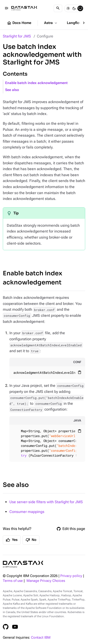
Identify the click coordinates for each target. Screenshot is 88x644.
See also (12, 90)
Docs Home (19, 23)
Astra (51, 23)
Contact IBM (40, 638)
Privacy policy (71, 576)
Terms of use (13, 581)
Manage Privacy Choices (46, 581)
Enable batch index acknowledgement (36, 83)
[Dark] (74, 8)
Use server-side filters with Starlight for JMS (46, 502)
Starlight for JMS (17, 36)
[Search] (58, 8)
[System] (80, 8)
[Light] (68, 8)
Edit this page (71, 528)
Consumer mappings (26, 511)
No (31, 540)
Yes (12, 540)
